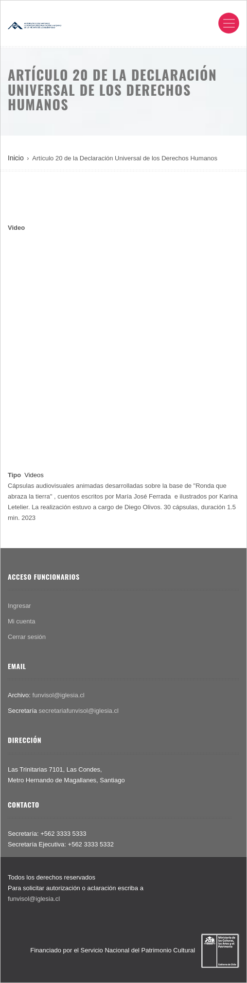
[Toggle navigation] (228, 23)
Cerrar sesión (27, 636)
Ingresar (19, 605)
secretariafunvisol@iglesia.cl (79, 710)
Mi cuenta (21, 621)
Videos (34, 475)
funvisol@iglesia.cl (59, 695)
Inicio (16, 158)
